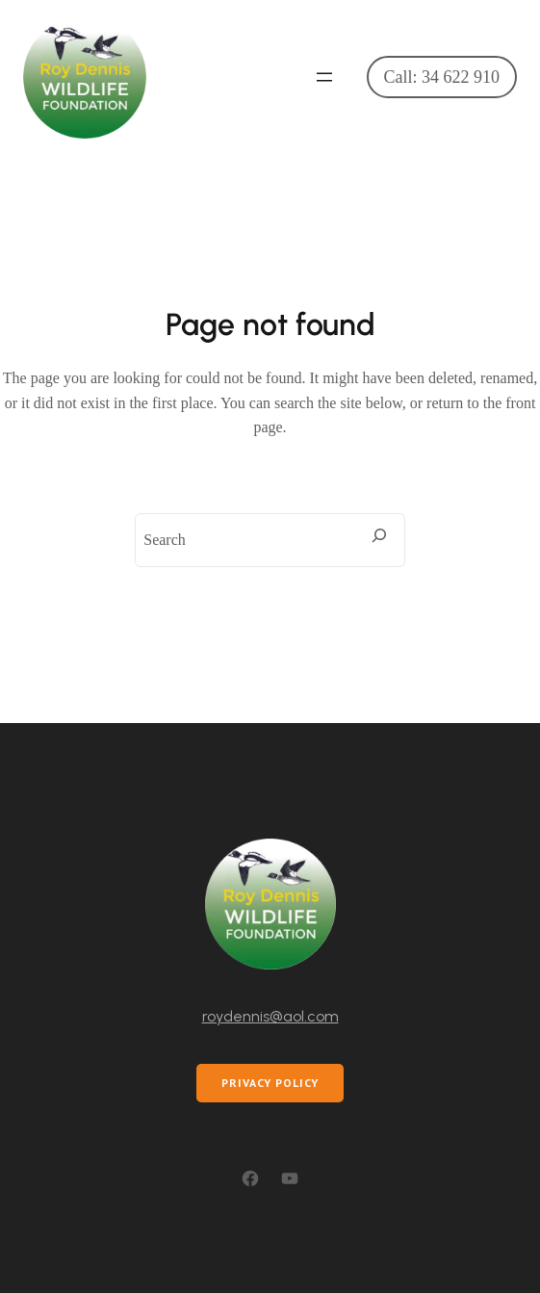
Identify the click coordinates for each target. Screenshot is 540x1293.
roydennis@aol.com (270, 1016)
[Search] (379, 535)
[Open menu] (324, 77)
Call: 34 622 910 (442, 77)
